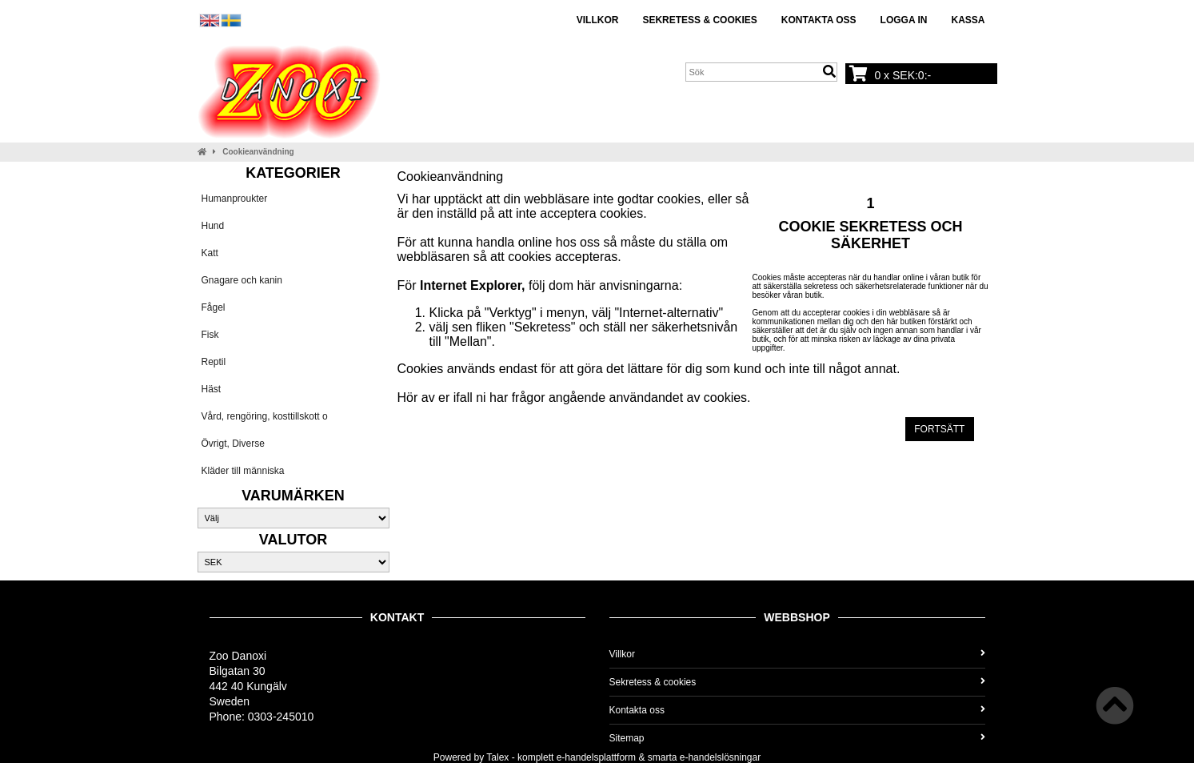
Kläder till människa (243, 470)
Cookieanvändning (258, 151)
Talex (497, 757)
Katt (210, 253)
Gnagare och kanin (242, 280)
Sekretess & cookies (699, 20)
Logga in (904, 20)
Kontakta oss (819, 20)
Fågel (214, 307)
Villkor (598, 20)
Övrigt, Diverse (233, 443)
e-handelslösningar (720, 757)
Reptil (214, 361)
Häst (212, 389)
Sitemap (797, 738)
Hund (213, 225)
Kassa (967, 20)
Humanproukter (235, 198)
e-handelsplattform (596, 757)
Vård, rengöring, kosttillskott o (265, 416)
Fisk (210, 334)
